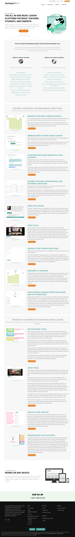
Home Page (30, 508)
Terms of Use (60, 533)
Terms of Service (61, 508)
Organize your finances (20, 94)
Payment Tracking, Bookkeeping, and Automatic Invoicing (45, 182)
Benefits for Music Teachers (32, 519)
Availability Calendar (38, 271)
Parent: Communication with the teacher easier (54, 90)
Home (43, 4)
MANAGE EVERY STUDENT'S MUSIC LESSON (45, 135)
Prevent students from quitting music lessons (21, 75)
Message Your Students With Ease (43, 248)
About (57, 4)
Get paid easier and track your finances (20, 92)
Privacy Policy (61, 510)
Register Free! (24, 30)
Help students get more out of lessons (21, 79)
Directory (30, 522)
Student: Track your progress (54, 79)
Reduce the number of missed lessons (21, 90)
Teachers (50, 4)
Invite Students (52, 1)
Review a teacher (47, 512)
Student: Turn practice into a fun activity (54, 75)
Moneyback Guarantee (33, 516)
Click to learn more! (15, 130)
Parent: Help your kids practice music (54, 81)
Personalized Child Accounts (41, 435)
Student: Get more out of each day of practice (54, 77)
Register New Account (48, 518)
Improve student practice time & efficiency (21, 77)
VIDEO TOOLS (33, 368)
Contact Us (45, 510)
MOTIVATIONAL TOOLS (37, 329)
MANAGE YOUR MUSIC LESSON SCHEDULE (45, 116)
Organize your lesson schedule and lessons (21, 81)
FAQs (58, 1)
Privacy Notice (52, 533)
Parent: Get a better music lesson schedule (54, 88)
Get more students (20, 72)
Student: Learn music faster (54, 72)
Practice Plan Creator (38, 412)
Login (62, 1)
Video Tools (33, 225)
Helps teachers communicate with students (20, 84)
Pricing (64, 4)
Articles (29, 524)
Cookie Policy (37, 533)
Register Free (67, 1)
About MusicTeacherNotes (32, 511)
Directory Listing (36, 206)
